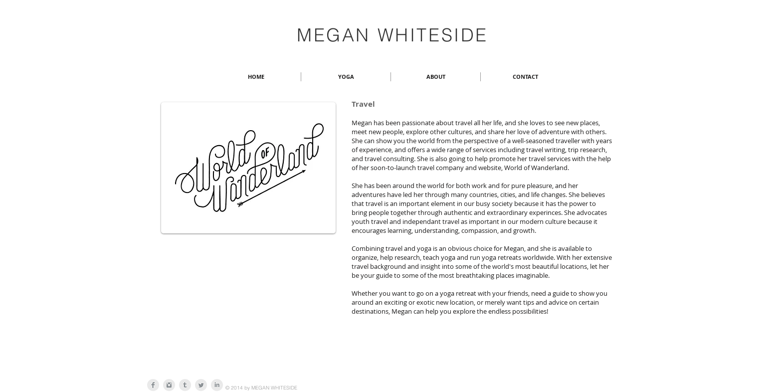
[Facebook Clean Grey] (153, 385)
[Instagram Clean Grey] (169, 385)
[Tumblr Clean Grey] (185, 385)
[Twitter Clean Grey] (201, 385)
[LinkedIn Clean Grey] (217, 385)
